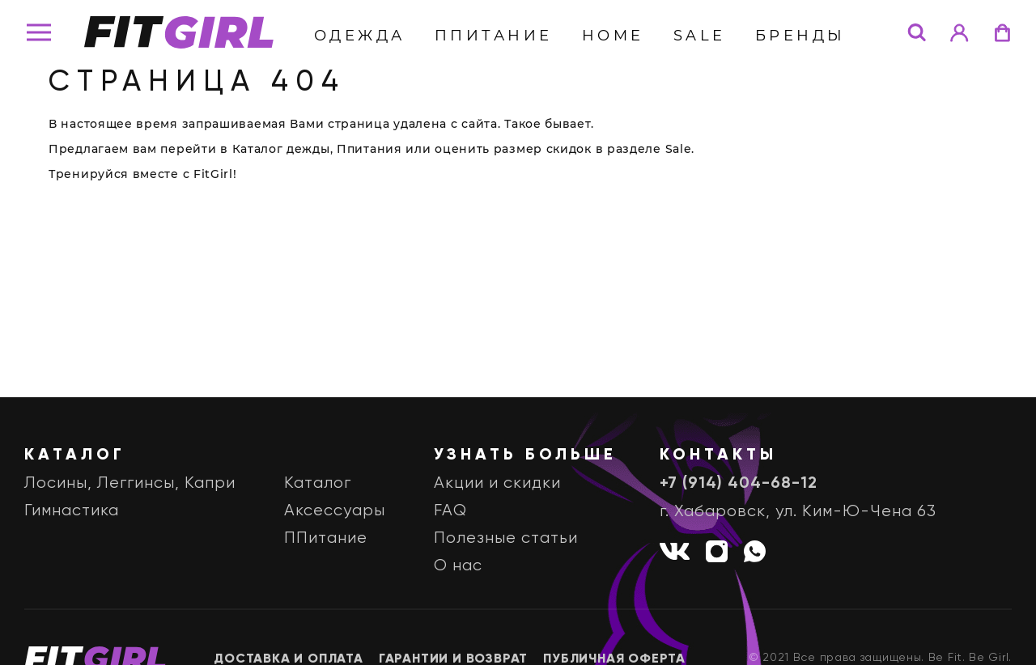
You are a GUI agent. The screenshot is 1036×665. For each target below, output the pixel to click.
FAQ (450, 510)
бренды (800, 35)
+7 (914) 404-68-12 (738, 484)
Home (613, 35)
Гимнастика (71, 510)
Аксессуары (334, 510)
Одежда (359, 35)
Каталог (317, 483)
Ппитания (369, 149)
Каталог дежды (281, 149)
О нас (458, 565)
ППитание (494, 35)
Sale (699, 35)
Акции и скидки (497, 483)
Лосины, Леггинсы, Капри (130, 483)
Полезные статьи (506, 538)
